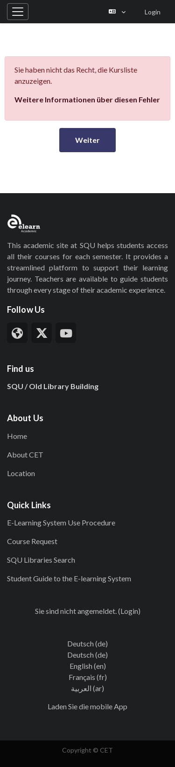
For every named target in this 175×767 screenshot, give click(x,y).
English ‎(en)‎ (88, 665)
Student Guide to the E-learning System (69, 578)
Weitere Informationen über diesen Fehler (87, 99)
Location (21, 473)
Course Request (32, 541)
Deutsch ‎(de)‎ (87, 643)
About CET (25, 454)
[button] (117, 11)
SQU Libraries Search (41, 559)
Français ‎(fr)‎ (88, 677)
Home (17, 435)
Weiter (87, 139)
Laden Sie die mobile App (87, 706)
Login (153, 12)
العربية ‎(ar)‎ (87, 688)
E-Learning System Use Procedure (61, 522)
